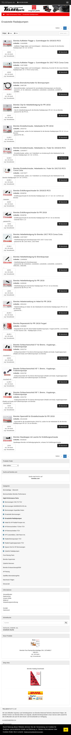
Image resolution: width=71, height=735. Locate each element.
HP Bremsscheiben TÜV (12, 530)
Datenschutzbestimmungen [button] (33, 732)
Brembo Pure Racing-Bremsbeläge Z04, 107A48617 (35, 650)
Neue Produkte (7, 636)
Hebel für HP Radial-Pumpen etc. (14, 522)
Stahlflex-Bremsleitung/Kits (11, 575)
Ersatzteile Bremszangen (12, 514)
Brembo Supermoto (9, 559)
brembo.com (35, 478)
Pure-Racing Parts (8, 555)
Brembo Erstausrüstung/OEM (12, 567)
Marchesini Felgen (8, 580)
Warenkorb (63, 52)
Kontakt (5, 608)
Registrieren (7, 724)
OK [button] (66, 729)
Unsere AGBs (7, 598)
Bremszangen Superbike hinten (14, 510)
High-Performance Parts (13, 14)
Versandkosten (10, 56)
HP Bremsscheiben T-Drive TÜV (14, 526)
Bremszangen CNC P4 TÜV (13, 502)
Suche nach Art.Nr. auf (35, 476)
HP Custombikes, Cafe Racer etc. (14, 535)
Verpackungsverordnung (10, 602)
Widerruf (5, 600)
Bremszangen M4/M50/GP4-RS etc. (15, 506)
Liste (10, 33)
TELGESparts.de (8, 2)
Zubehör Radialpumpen (11, 551)
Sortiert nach (63, 33)
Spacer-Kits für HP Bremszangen (14, 547)
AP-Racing (6, 571)
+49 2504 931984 (22, 2)
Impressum (6, 610)
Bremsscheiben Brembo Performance (14, 494)
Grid (16, 33)
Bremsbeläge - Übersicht (10, 490)
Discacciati (6, 584)
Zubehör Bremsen (8, 563)
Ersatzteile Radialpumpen (30, 14)
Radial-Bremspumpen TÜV (12, 539)
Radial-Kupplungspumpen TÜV (14, 543)
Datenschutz (7, 596)
